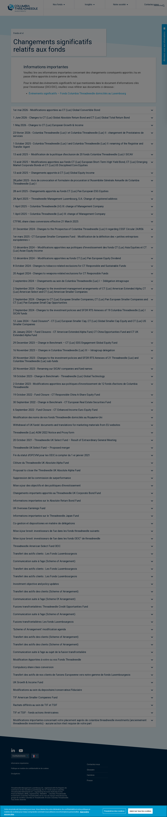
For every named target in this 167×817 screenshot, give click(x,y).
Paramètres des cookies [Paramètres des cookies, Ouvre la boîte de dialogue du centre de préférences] (114, 811)
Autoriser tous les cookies (140, 811)
